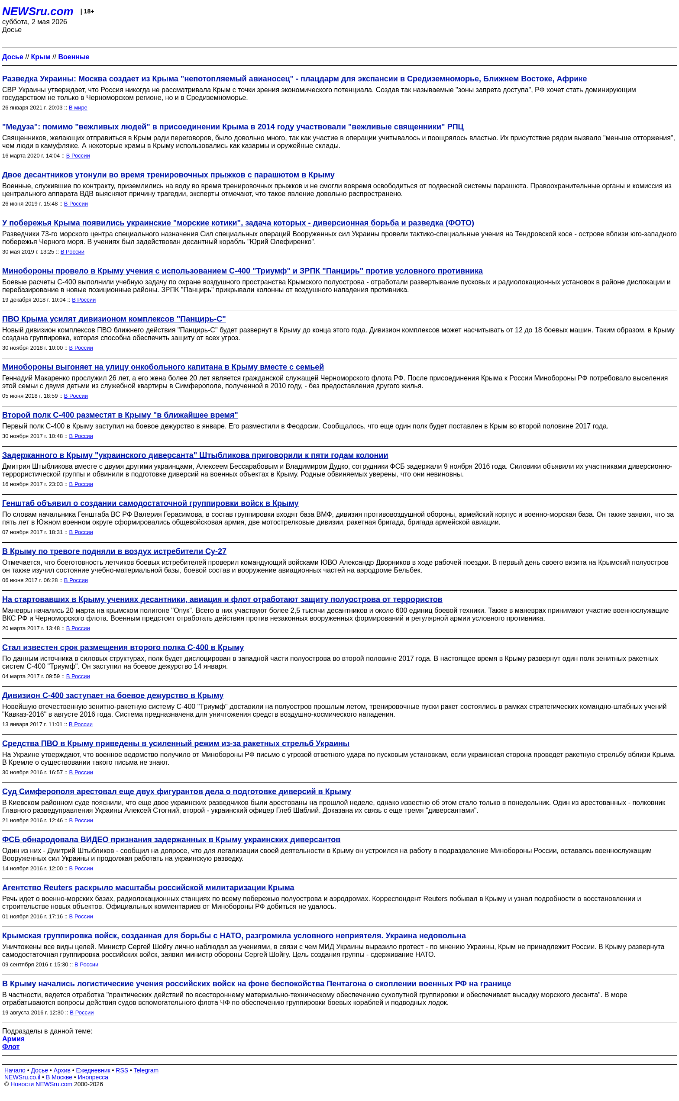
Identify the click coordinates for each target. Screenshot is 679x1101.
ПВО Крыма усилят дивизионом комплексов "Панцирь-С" (114, 319)
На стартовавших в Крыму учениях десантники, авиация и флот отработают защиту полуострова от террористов (222, 599)
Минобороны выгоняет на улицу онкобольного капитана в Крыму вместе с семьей (163, 367)
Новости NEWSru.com (41, 1084)
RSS (122, 1070)
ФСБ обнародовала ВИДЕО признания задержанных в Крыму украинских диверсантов (171, 839)
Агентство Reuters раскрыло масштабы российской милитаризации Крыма (148, 887)
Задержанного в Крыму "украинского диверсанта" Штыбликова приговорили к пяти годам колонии (195, 455)
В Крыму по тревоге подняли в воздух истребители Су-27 (114, 551)
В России (78, 155)
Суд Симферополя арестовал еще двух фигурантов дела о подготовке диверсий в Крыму (176, 791)
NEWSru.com (38, 11)
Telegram (146, 1070)
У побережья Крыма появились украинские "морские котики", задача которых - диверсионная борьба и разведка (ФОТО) (238, 223)
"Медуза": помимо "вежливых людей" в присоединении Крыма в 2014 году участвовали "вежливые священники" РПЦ (233, 126)
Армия (13, 1039)
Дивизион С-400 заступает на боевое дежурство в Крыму (112, 695)
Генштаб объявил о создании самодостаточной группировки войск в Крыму (150, 503)
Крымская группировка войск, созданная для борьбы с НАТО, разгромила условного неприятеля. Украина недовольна (234, 935)
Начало (15, 1070)
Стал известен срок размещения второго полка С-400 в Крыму (123, 647)
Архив (62, 1070)
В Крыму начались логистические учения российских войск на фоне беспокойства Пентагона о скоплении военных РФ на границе (256, 983)
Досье (39, 1070)
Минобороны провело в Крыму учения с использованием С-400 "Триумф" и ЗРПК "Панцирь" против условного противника (242, 271)
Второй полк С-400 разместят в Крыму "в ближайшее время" (120, 415)
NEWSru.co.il (22, 1077)
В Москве (59, 1077)
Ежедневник (93, 1070)
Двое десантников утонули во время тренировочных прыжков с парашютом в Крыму (168, 175)
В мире (78, 107)
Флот (10, 1046)
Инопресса (93, 1077)
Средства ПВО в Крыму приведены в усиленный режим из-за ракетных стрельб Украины (175, 743)
